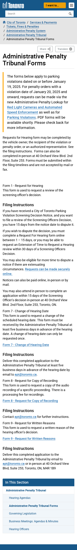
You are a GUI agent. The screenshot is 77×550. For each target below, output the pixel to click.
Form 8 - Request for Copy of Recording (30, 401)
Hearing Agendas (19, 498)
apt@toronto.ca (26, 374)
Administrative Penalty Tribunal (26, 490)
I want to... (52, 5)
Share (46, 48)
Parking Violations (21, 117)
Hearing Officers (19, 529)
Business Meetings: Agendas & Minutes (33, 521)
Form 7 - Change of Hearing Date (26, 345)
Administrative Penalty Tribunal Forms (33, 506)
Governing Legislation (22, 513)
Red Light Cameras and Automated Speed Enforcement (34, 110)
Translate (63, 49)
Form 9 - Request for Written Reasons (29, 438)
